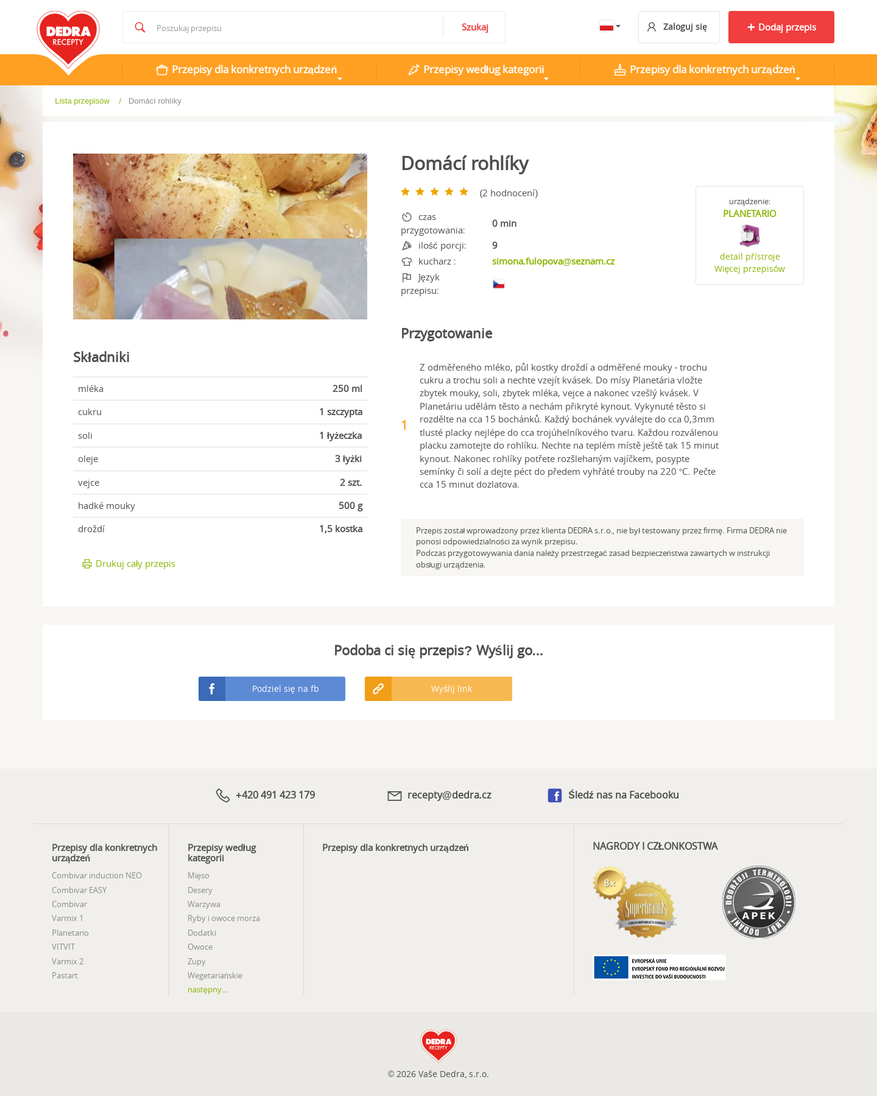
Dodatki (202, 932)
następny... (208, 989)
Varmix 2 (67, 961)
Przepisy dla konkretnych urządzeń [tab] (246, 69)
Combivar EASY (79, 889)
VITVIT (63, 946)
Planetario (70, 932)
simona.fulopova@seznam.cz (553, 261)
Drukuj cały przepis (128, 563)
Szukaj (475, 27)
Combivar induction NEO (97, 875)
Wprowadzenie (89, 100)
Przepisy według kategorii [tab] (475, 69)
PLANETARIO (750, 213)
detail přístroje (750, 256)
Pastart (65, 975)
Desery (200, 889)
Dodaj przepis (781, 27)
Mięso (199, 875)
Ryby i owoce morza (224, 918)
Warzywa (204, 904)
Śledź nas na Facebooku (612, 796)
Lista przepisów (167, 100)
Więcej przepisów (750, 268)
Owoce (200, 946)
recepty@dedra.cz (438, 795)
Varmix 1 (67, 918)
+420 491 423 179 (264, 795)
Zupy (197, 961)
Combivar (69, 904)
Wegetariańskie (215, 975)
